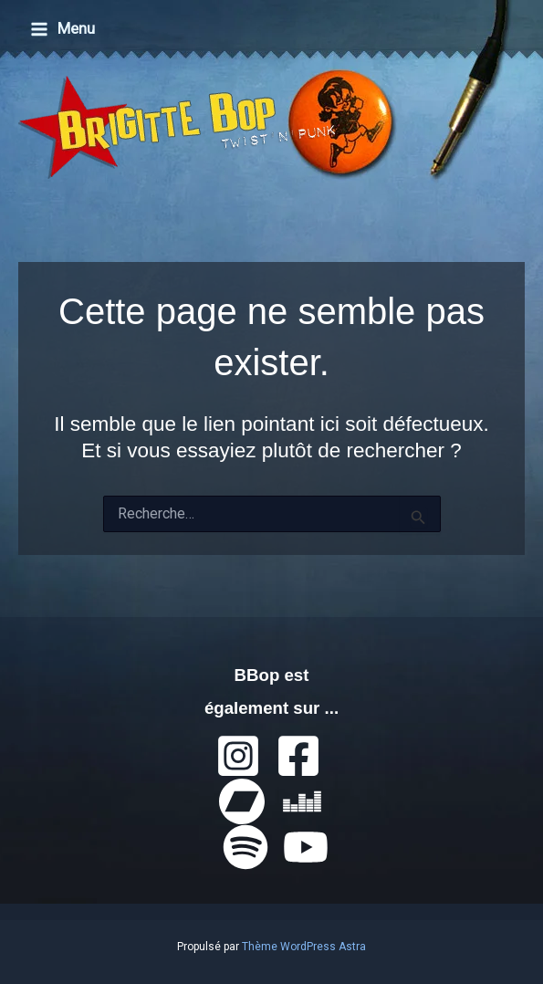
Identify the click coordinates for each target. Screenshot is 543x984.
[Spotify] (245, 847)
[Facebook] (298, 756)
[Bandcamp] (242, 801)
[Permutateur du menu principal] (62, 29)
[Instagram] (238, 756)
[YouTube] (306, 847)
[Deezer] (302, 801)
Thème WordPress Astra (304, 946)
